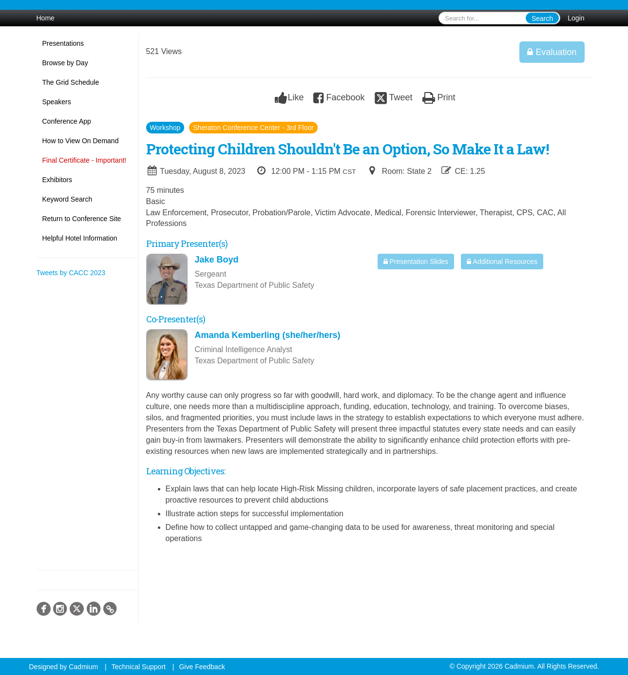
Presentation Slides (416, 261)
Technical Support (139, 667)
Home (46, 18)
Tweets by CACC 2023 (71, 273)
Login (576, 18)
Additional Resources (502, 261)
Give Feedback (202, 667)
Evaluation (551, 52)
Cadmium (83, 667)
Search (542, 18)
